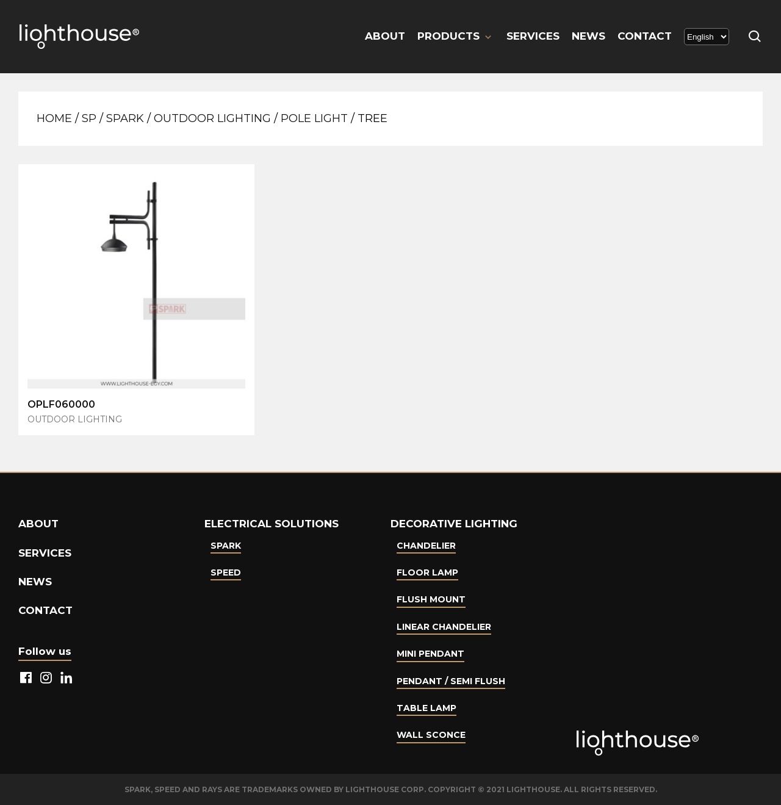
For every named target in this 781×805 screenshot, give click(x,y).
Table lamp (426, 707)
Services (533, 36)
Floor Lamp (427, 572)
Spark (125, 118)
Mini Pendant (430, 653)
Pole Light (314, 118)
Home (54, 118)
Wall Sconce (431, 734)
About (385, 36)
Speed (226, 572)
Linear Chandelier (444, 626)
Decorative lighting (453, 524)
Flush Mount (431, 599)
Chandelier (426, 545)
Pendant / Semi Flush (451, 681)
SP (89, 118)
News (588, 36)
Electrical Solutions (271, 524)
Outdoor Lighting (212, 118)
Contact (644, 36)
